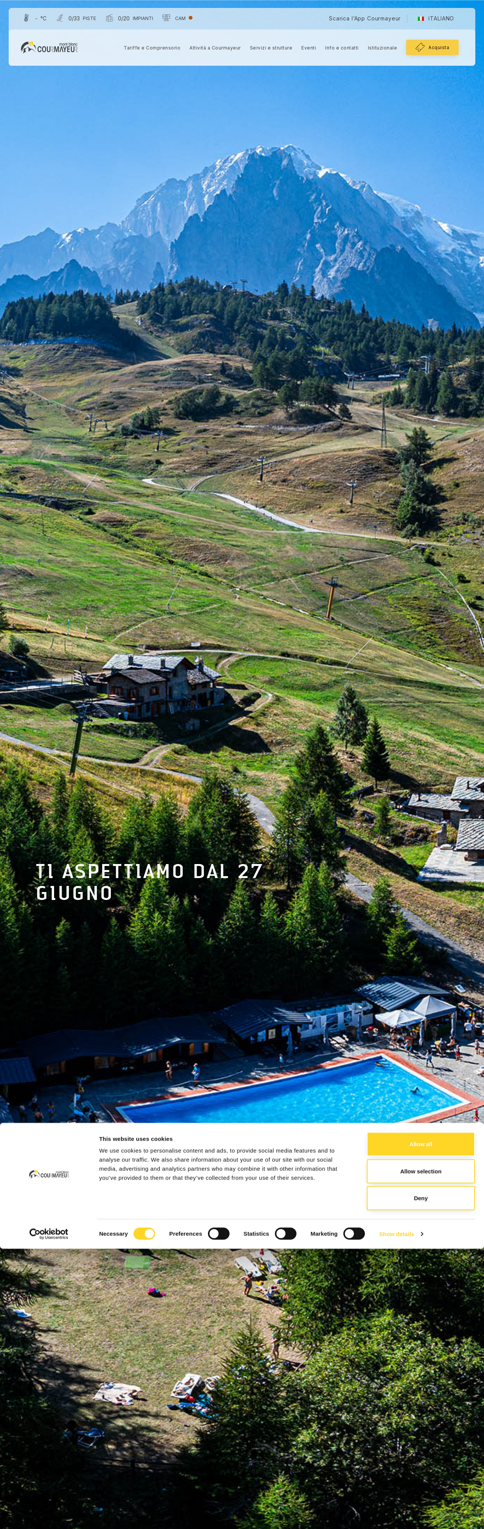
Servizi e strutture (268, 49)
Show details (396, 1514)
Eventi (305, 49)
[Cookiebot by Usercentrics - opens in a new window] (49, 1514)
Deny (421, 1478)
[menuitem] (432, 20)
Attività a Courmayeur (211, 49)
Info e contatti (338, 49)
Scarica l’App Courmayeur (361, 20)
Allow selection (420, 1451)
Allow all (421, 1424)
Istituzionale (379, 49)
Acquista (435, 48)
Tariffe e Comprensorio (148, 49)
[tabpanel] (242, 764)
